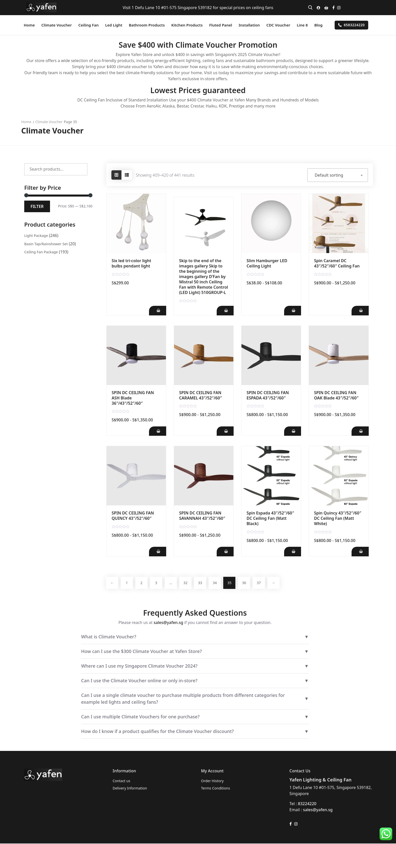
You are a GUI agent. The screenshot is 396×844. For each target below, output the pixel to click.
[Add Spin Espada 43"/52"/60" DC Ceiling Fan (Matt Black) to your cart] (292, 551)
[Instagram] (339, 7)
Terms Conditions (215, 788)
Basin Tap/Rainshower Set (46, 243)
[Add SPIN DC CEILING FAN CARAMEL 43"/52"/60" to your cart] (225, 431)
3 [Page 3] (158, 583)
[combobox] (337, 175)
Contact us (121, 781)
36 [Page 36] (249, 583)
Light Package (36, 235)
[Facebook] (333, 7)
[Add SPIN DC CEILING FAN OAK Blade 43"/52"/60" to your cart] (360, 431)
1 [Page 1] (128, 583)
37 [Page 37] (264, 583)
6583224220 (351, 24)
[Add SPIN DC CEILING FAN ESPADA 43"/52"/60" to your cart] (292, 431)
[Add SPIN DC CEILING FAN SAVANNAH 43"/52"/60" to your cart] (225, 551)
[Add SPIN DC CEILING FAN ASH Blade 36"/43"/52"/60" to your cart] (157, 431)
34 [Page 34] (218, 583)
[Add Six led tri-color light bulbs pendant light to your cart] (157, 310)
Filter (37, 206)
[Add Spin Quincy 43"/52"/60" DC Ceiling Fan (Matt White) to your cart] (360, 551)
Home (26, 121)
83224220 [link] (307, 804)
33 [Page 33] (203, 583)
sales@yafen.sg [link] (318, 810)
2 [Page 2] (143, 583)
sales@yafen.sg (168, 623)
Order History (212, 781)
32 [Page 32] (188, 583)
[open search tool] (310, 7)
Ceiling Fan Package (41, 252)
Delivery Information (130, 788)
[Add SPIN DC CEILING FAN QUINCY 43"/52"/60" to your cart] (157, 551)
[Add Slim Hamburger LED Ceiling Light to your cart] (292, 310)
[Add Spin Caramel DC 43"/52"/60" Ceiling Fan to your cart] (360, 310)
